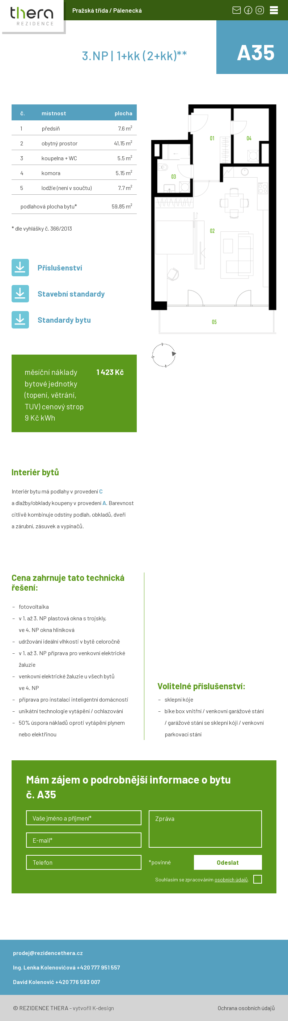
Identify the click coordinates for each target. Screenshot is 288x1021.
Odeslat (228, 862)
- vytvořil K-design (91, 1007)
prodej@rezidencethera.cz (48, 952)
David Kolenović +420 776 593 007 (56, 981)
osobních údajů (231, 879)
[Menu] (273, 10)
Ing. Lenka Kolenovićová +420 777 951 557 (66, 967)
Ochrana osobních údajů (246, 1007)
